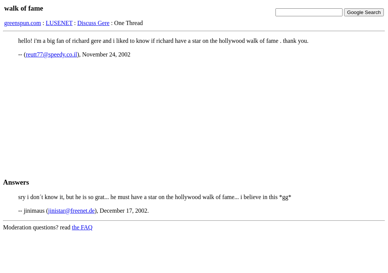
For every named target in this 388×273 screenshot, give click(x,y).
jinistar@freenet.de (71, 210)
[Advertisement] (194, 118)
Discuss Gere (93, 23)
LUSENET (59, 23)
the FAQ (82, 227)
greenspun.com (22, 23)
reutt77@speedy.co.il (51, 54)
